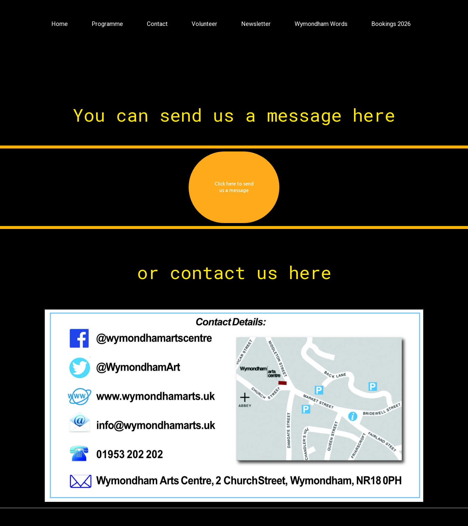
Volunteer (204, 23)
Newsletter (256, 23)
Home (59, 23)
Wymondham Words (321, 23)
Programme (107, 23)
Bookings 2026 (391, 23)
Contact (157, 23)
